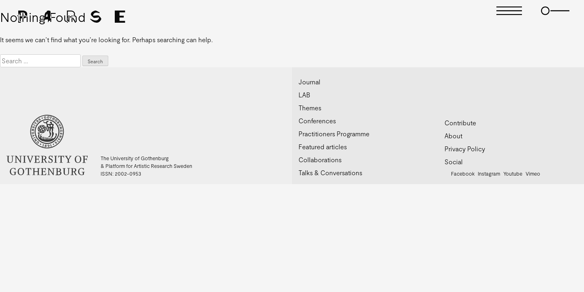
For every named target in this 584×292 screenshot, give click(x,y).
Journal (309, 82)
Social (453, 161)
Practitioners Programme (333, 133)
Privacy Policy (464, 148)
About (453, 136)
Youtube (512, 173)
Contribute (460, 123)
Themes (309, 108)
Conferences (317, 121)
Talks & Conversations (330, 172)
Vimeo (533, 173)
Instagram (489, 173)
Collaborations (319, 159)
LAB (304, 95)
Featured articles (322, 146)
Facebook (462, 173)
